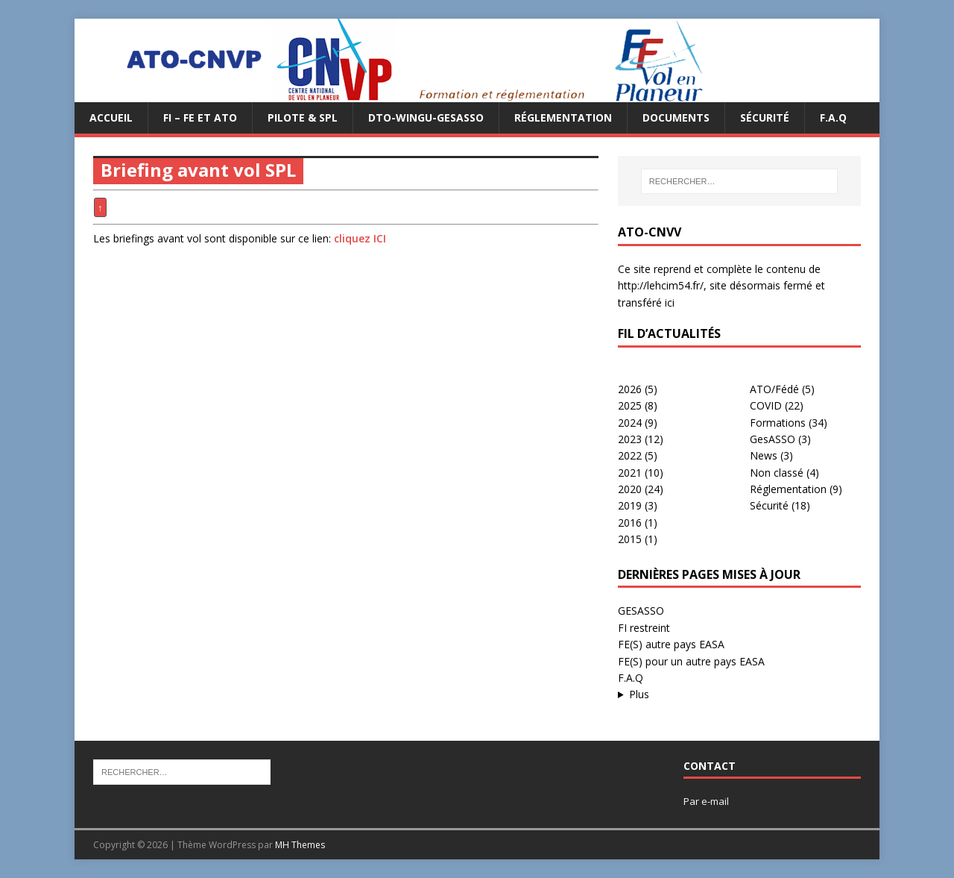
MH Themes (300, 844)
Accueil (111, 117)
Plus (639, 694)
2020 (630, 489)
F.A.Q (833, 117)
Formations (778, 423)
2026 (630, 389)
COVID (766, 405)
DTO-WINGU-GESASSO (426, 117)
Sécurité (764, 117)
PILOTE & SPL (303, 117)
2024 (630, 423)
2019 (630, 505)
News (763, 455)
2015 (630, 539)
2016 (630, 522)
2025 (630, 405)
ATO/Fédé (774, 389)
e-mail (715, 801)
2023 (630, 439)
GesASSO (772, 439)
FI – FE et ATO (200, 117)
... (739, 694)
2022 (630, 455)
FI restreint (644, 628)
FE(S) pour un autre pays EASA (691, 661)
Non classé (776, 472)
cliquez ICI (360, 238)
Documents (676, 117)
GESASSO (641, 610)
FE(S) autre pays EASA (671, 644)
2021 (630, 472)
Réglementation (563, 117)
